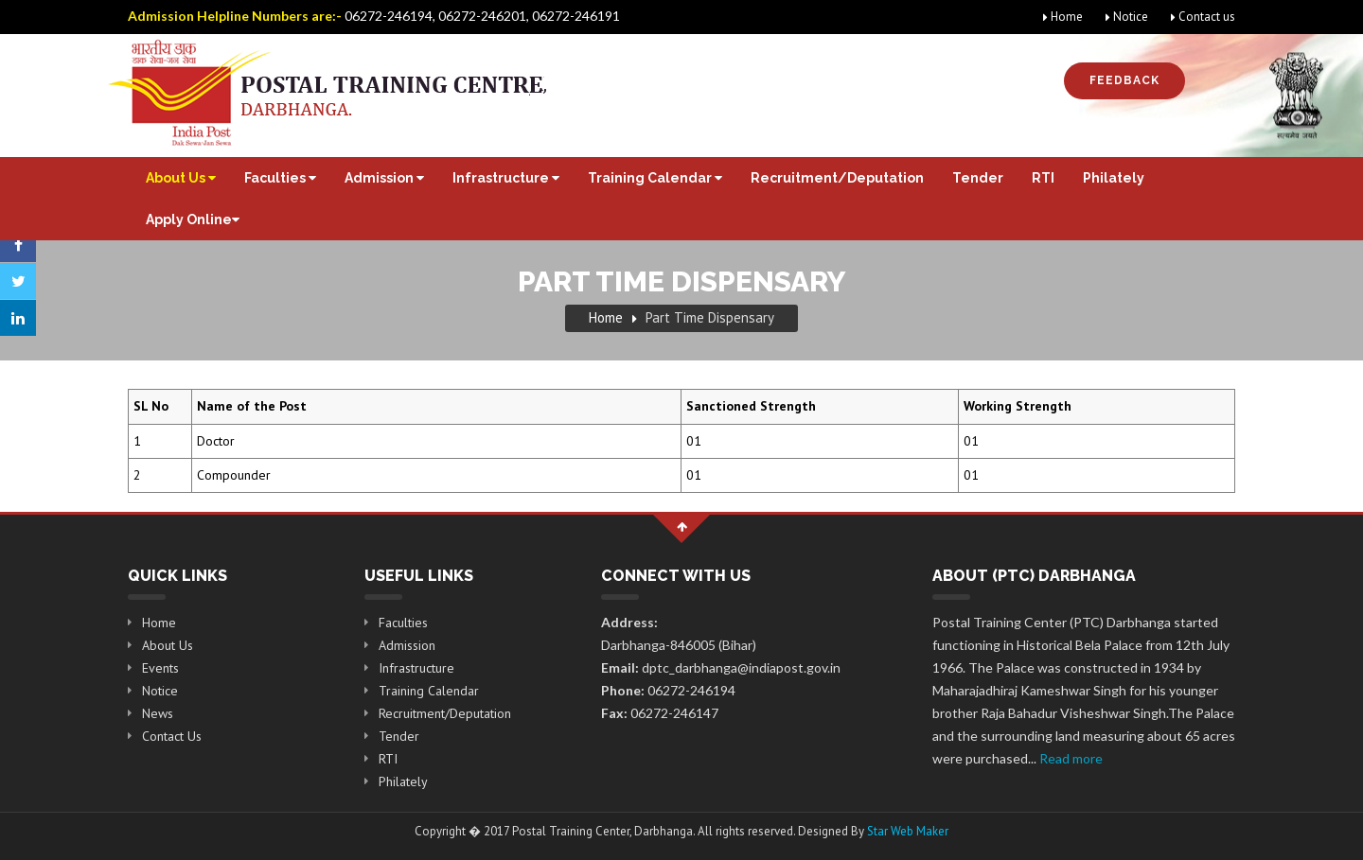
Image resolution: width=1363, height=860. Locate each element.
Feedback (1124, 80)
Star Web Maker (907, 831)
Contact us (1203, 17)
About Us (181, 177)
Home (1063, 17)
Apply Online (192, 219)
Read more (1071, 758)
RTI (1043, 177)
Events (160, 667)
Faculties (280, 177)
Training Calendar (655, 177)
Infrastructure (505, 177)
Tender (977, 177)
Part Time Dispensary (710, 317)
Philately (1113, 177)
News (157, 713)
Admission (384, 177)
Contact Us (172, 736)
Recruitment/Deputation (837, 177)
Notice (1127, 17)
